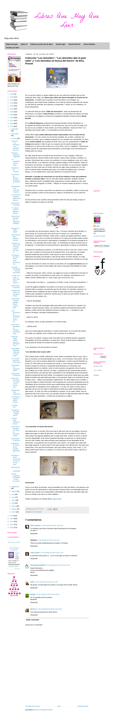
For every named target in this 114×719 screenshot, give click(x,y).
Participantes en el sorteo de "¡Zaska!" (15, 189)
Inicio (59, 706)
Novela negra (60, 44)
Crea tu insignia (98, 370)
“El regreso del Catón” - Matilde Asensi (15, 412)
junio (13, 497)
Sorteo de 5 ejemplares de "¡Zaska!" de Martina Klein (15, 329)
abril (13, 503)
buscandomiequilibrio (38, 565)
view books (17, 568)
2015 (12, 126)
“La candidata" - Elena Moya (15, 162)
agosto (14, 491)
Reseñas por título (12, 48)
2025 (12, 97)
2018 (12, 117)
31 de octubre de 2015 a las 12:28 (58, 565)
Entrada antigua (83, 706)
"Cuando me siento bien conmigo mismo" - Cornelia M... (15, 247)
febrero (14, 509)
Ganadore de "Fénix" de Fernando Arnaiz (15, 293)
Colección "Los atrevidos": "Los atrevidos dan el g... (15, 145)
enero (14, 512)
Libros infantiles (89, 44)
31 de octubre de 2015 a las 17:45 (46, 582)
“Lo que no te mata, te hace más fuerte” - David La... (15, 279)
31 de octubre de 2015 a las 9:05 (52, 525)
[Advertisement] (57, 688)
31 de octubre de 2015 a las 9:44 (49, 540)
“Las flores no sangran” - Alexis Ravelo (15, 399)
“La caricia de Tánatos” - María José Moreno (15, 197)
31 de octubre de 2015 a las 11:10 (51, 552)
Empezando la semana (15, 204)
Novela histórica (74, 44)
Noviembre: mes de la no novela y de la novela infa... (15, 382)
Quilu (32, 582)
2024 (12, 100)
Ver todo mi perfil (99, 236)
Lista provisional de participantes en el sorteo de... (15, 316)
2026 (12, 94)
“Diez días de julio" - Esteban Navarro (15, 237)
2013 (12, 518)
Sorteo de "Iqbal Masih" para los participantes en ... (15, 341)
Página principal (12, 44)
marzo (14, 506)
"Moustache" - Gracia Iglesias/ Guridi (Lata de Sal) (15, 303)
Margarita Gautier (98, 366)
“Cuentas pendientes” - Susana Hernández (15, 269)
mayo (14, 500)
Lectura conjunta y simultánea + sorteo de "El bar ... (15, 478)
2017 (12, 120)
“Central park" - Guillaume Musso (15, 421)
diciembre (15, 129)
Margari (33, 594)
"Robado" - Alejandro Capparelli (15, 154)
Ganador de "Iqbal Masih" (15, 230)
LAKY (98, 226)
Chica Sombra (35, 525)
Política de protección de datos (41, 44)
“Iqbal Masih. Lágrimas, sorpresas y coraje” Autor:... (15, 352)
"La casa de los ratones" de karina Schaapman (15, 179)
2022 (12, 106)
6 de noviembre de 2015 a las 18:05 (50, 609)
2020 (12, 112)
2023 (12, 103)
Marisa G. (33, 609)
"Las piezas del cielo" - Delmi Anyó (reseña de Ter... (15, 259)
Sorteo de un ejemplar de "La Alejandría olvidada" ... (15, 220)
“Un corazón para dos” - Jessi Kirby (15, 360)
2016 (12, 123)
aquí (55, 499)
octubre (14, 138)
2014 (12, 516)
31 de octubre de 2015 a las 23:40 (47, 594)
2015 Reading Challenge (14, 549)
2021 (12, 109)
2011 (12, 524)
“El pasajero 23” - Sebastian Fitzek (15, 367)
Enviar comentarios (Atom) (44, 710)
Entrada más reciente (33, 706)
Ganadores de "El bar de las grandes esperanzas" (15, 447)
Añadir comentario (32, 620)
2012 (12, 521)
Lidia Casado (35, 552)
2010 (12, 527)
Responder (34, 533)
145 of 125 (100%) (13, 566)
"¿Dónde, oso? (14, 406)
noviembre (15, 134)
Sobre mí (24, 44)
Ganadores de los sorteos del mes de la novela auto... (15, 460)
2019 (12, 114)
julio (13, 494)
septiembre (15, 486)
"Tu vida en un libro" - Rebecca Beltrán (15, 210)
